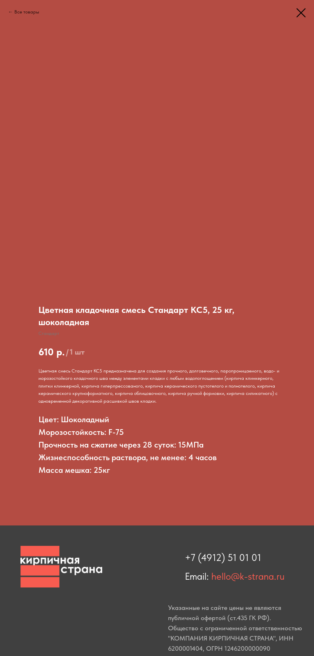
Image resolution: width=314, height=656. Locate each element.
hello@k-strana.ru (248, 576)
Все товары (26, 12)
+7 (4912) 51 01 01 (223, 557)
